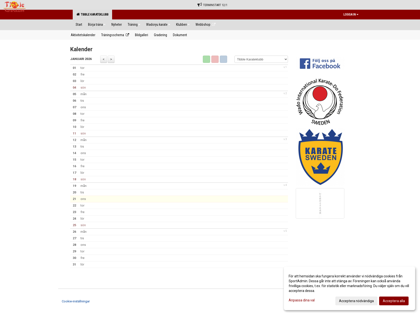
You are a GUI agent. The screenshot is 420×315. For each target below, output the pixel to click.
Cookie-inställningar (76, 301)
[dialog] (349, 288)
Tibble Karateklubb (92, 14)
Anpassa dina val (302, 300)
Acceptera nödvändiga (356, 301)
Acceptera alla (394, 301)
